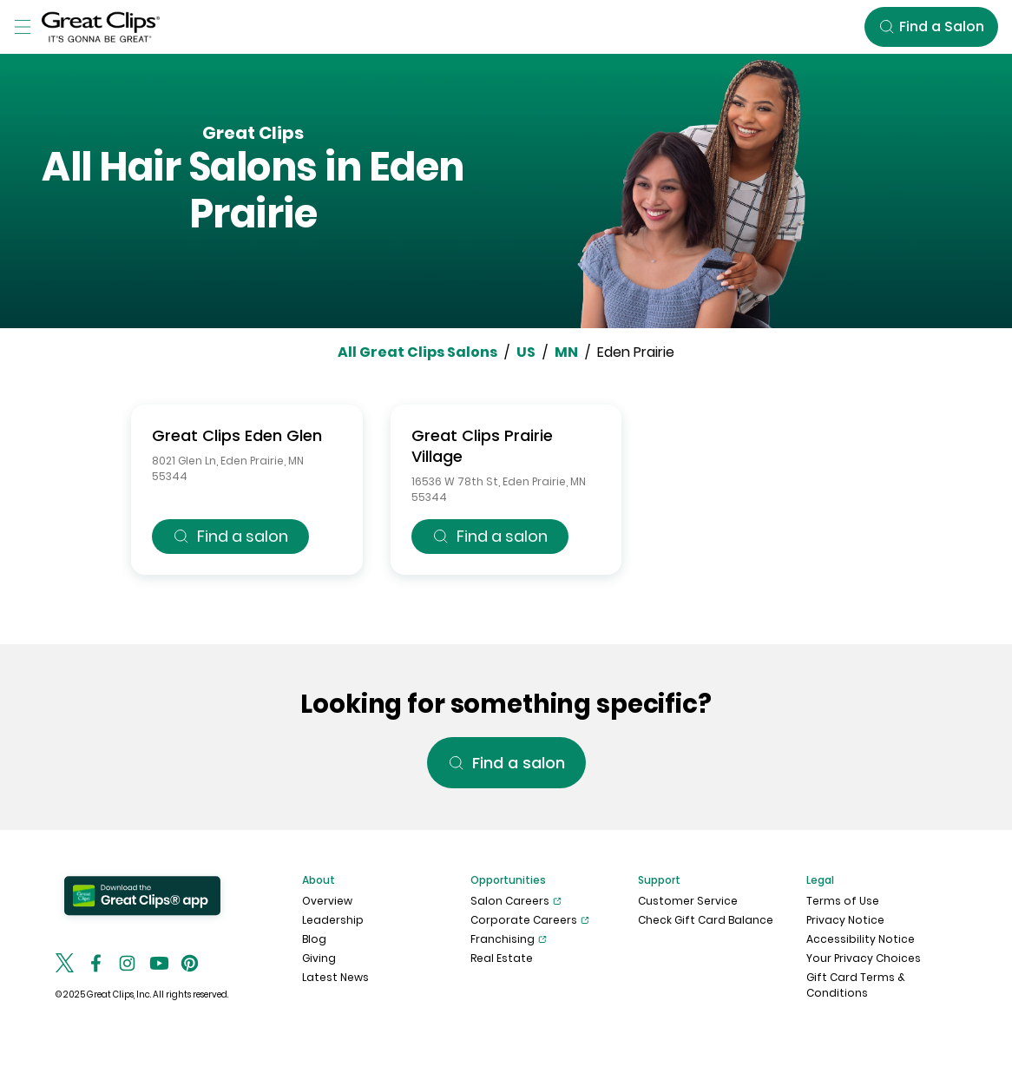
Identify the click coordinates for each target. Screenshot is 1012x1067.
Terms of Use (842, 900)
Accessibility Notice (860, 939)
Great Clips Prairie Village (482, 446)
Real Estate (501, 958)
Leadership (333, 919)
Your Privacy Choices (863, 958)
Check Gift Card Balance (705, 919)
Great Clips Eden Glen (237, 435)
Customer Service (688, 900)
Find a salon (230, 536)
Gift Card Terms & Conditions (855, 985)
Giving (319, 958)
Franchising (508, 939)
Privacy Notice (845, 919)
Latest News (335, 977)
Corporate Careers (529, 920)
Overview (327, 900)
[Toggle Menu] (22, 27)
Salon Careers (516, 901)
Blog (314, 939)
